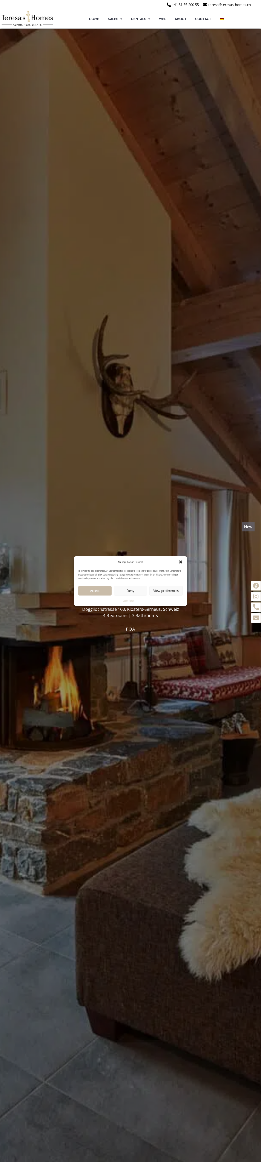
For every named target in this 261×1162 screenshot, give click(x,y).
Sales (115, 19)
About (181, 19)
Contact (203, 19)
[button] (180, 562)
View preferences (166, 591)
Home (94, 19)
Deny (130, 591)
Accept (95, 591)
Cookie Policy (128, 601)
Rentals (140, 19)
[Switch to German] (221, 19)
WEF (162, 19)
